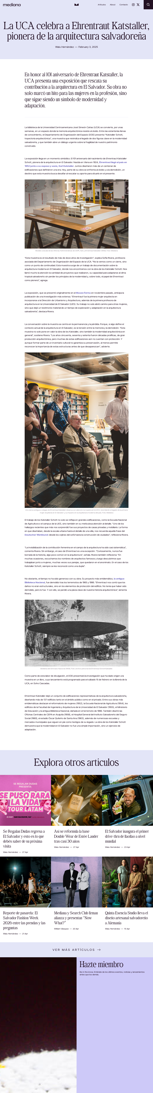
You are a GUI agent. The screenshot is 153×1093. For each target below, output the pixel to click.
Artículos (102, 4)
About (112, 4)
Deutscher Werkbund (36, 534)
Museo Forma (83, 292)
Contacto (124, 4)
